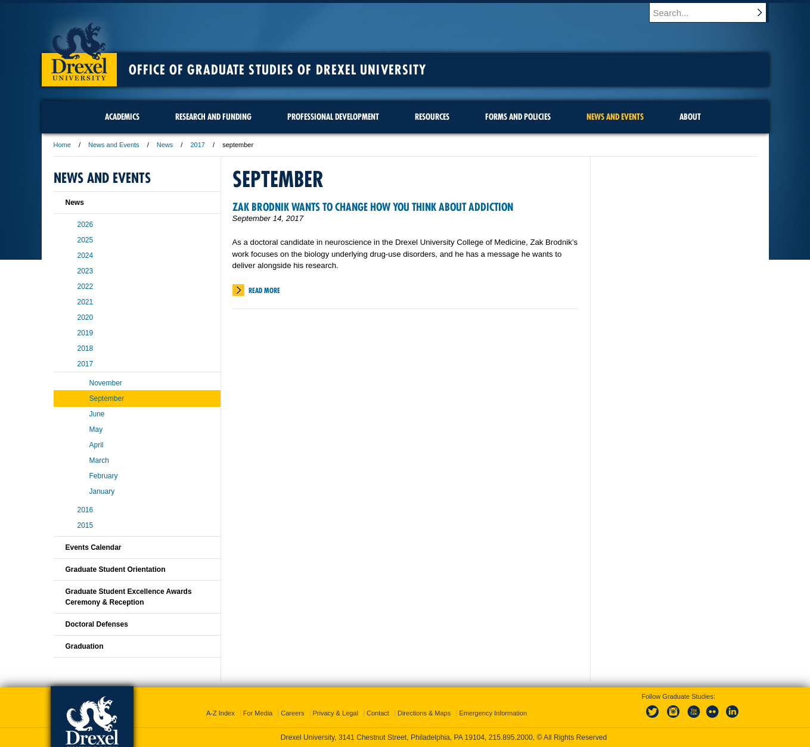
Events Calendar (94, 547)
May (96, 429)
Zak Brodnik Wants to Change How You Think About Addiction (372, 207)
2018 (85, 348)
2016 (85, 510)
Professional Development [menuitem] (333, 116)
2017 (197, 144)
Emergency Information (493, 713)
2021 (85, 302)
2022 (85, 286)
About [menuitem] (690, 116)
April (96, 445)
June (97, 414)
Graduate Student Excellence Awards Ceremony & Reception (129, 596)
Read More (264, 290)
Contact (378, 713)
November (105, 383)
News (165, 144)
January (102, 491)
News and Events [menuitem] (615, 116)
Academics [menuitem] (122, 116)
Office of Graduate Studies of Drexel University (278, 69)
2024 (85, 255)
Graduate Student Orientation (116, 569)
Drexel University (79, 47)
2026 (85, 224)
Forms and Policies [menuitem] (518, 116)
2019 (85, 333)
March (99, 460)
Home (62, 144)
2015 (85, 525)
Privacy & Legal (335, 713)
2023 (85, 271)
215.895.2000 (511, 737)
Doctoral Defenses (97, 624)
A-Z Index (220, 713)
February (103, 476)
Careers (292, 713)
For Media (258, 713)
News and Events (113, 144)
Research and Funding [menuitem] (213, 116)
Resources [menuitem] (432, 116)
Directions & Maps (424, 713)
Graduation (85, 646)
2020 (85, 317)
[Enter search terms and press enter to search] (714, 12)
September (107, 398)
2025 (85, 240)
